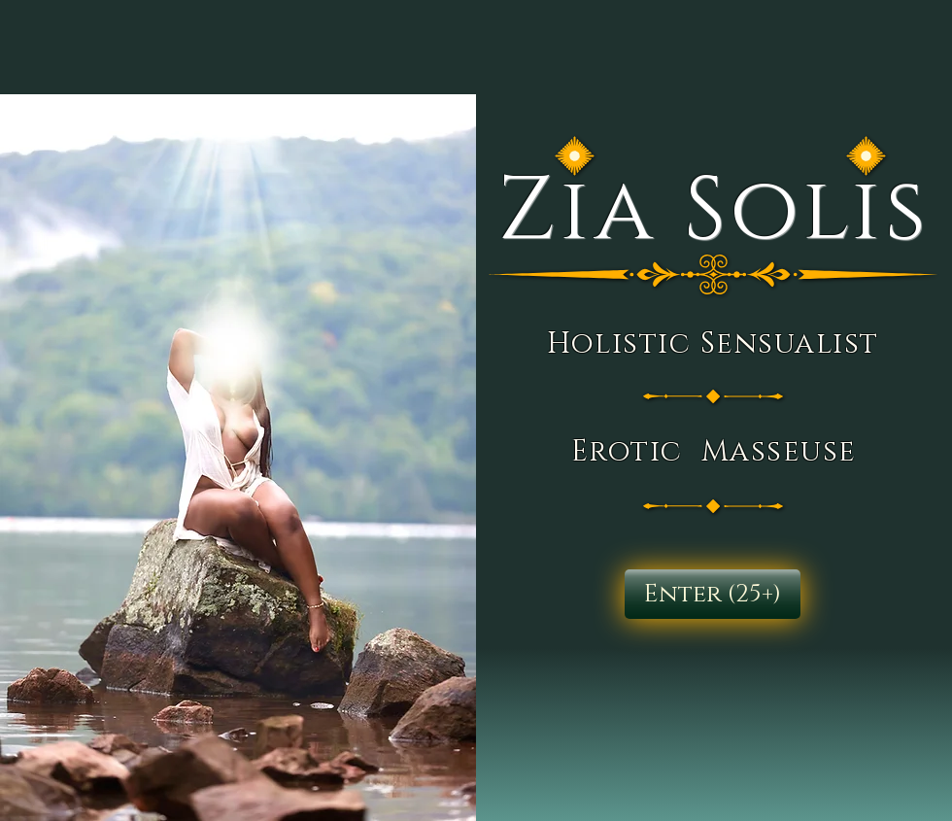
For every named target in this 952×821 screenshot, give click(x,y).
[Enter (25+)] (712, 594)
